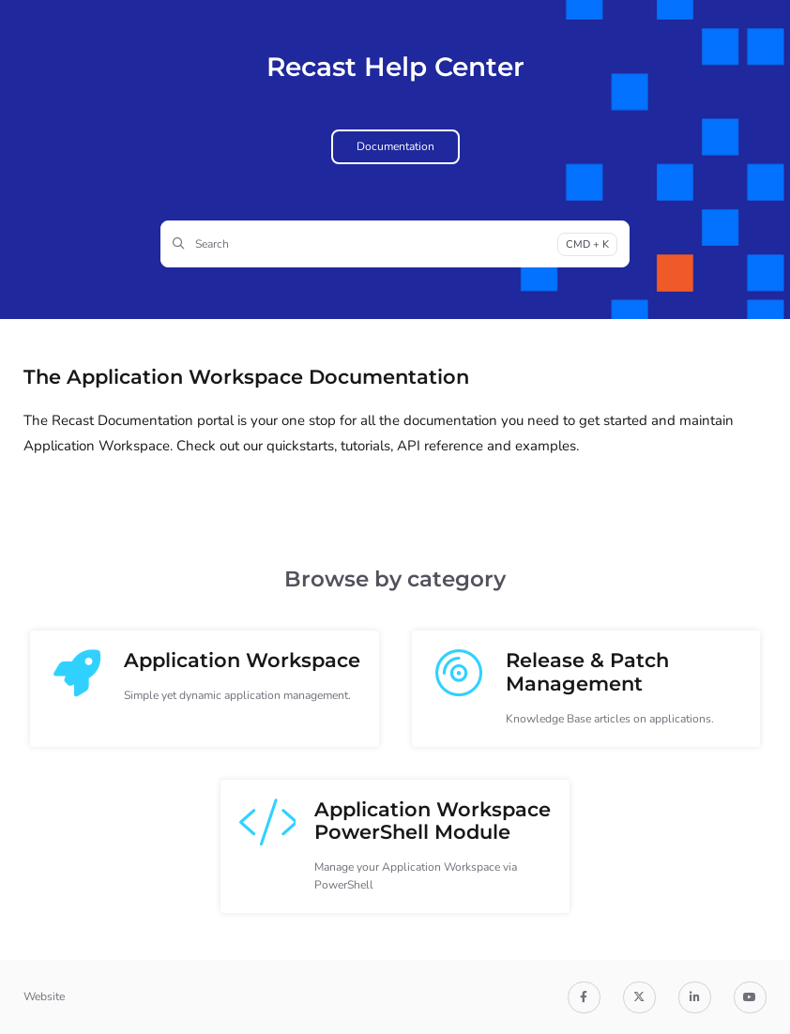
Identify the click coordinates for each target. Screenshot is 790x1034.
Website (44, 996)
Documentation (395, 146)
